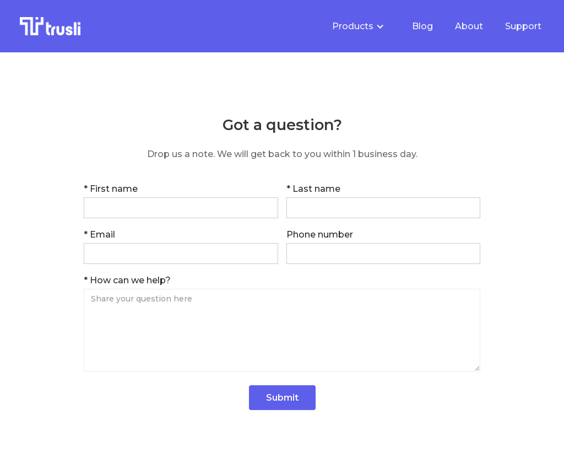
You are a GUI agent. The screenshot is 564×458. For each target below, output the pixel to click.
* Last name (313, 189)
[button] (358, 26)
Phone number (319, 234)
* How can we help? (127, 280)
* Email (99, 234)
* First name (111, 189)
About (469, 26)
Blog (422, 26)
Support (523, 26)
